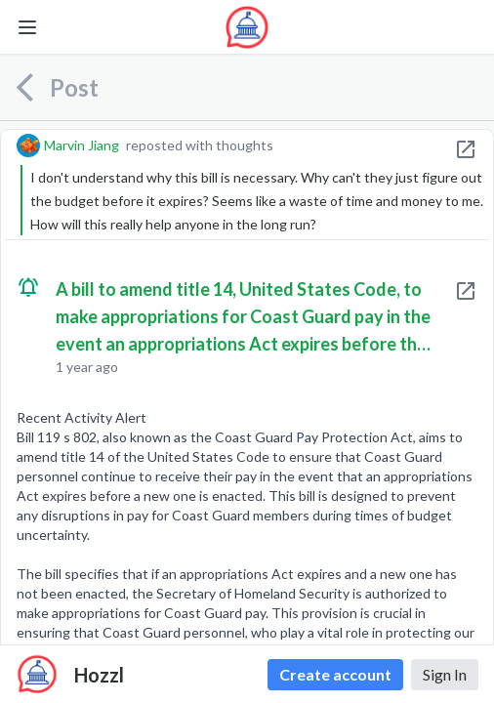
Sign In (445, 674)
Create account (335, 674)
